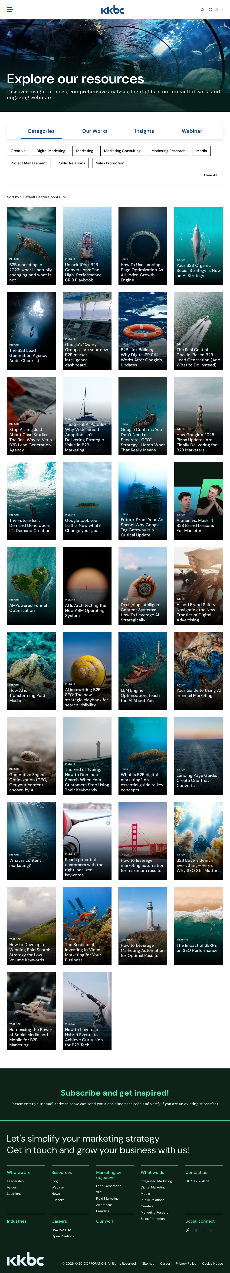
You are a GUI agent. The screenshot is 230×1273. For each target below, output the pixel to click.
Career (165, 1263)
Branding (102, 1211)
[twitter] (187, 1230)
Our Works (95, 131)
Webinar (192, 131)
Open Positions (63, 1236)
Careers (59, 1221)
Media (145, 1193)
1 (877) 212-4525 (197, 1181)
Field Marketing (107, 1198)
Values (12, 1187)
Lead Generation (108, 1186)
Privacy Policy (186, 1263)
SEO (99, 1192)
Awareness (104, 1205)
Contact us (196, 1172)
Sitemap (148, 1263)
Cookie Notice (212, 1263)
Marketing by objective (108, 1175)
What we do (152, 1172)
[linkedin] (203, 1230)
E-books (58, 1200)
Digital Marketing (153, 1187)
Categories (41, 131)
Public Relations (152, 1200)
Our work (105, 1221)
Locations (14, 1193)
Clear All (210, 175)
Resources (62, 1172)
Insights (144, 131)
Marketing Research (155, 1212)
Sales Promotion (153, 1219)
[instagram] (211, 1230)
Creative (147, 1206)
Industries (16, 1221)
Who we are (18, 1172)
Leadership (15, 1181)
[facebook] (196, 1230)
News (56, 1193)
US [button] (213, 9)
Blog (55, 1181)
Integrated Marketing (156, 1181)
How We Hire (61, 1230)
